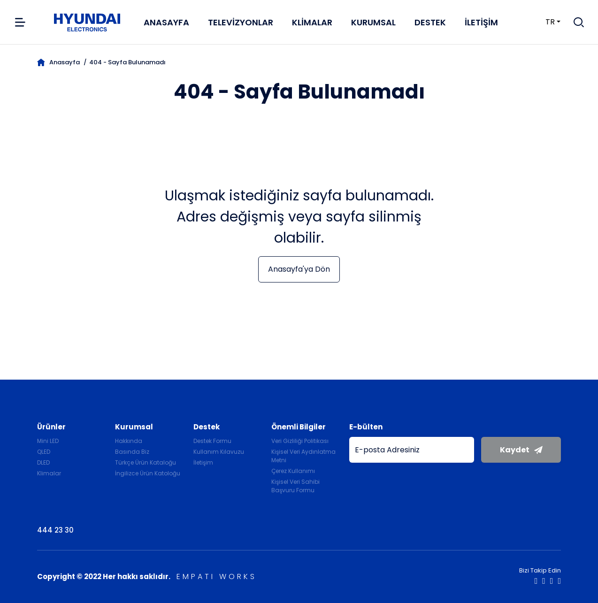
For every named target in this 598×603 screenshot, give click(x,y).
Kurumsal (373, 22)
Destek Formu (212, 441)
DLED (43, 462)
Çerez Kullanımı (293, 471)
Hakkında (128, 441)
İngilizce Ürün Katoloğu (147, 473)
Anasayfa (166, 22)
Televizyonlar (240, 22)
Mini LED (48, 441)
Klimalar (312, 22)
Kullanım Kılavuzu (218, 452)
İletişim (481, 22)
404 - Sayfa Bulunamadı (127, 62)
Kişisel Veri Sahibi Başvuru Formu (295, 486)
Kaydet (521, 449)
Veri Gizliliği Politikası (300, 441)
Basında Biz (132, 452)
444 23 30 (55, 530)
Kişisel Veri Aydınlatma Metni (303, 456)
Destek (430, 22)
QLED (43, 452)
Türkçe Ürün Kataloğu (145, 462)
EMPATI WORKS (216, 576)
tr (544, 21)
